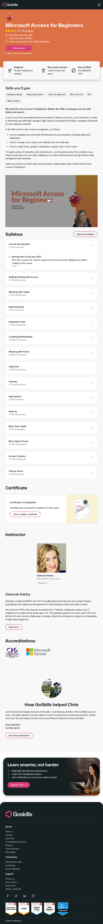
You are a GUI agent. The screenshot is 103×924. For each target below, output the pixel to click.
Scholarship (10, 865)
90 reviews (28, 30)
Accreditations (11, 842)
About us (9, 831)
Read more (14, 627)
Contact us (9, 879)
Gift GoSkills (10, 852)
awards (23, 842)
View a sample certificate (25, 514)
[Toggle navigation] (99, 4)
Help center (10, 885)
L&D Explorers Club (13, 862)
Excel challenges (12, 869)
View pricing (19, 48)
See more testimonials (19, 735)
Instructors (9, 838)
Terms (8, 848)
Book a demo (11, 882)
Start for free (18, 785)
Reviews (9, 845)
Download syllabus (85, 234)
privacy (16, 848)
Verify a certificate (13, 889)
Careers (8, 835)
